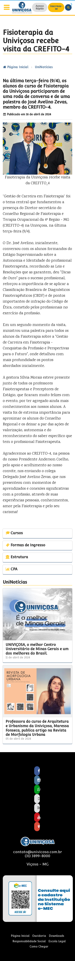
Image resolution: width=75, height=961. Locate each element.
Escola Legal (57, 941)
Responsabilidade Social (29, 941)
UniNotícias (44, 67)
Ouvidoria (39, 935)
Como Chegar (39, 946)
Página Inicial (15, 67)
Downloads (56, 935)
